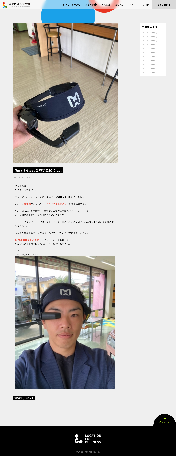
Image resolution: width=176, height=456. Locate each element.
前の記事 (18, 397)
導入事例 (106, 4)
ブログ (146, 4)
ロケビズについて (71, 4)
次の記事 (30, 397)
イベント (133, 4)
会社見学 (119, 4)
